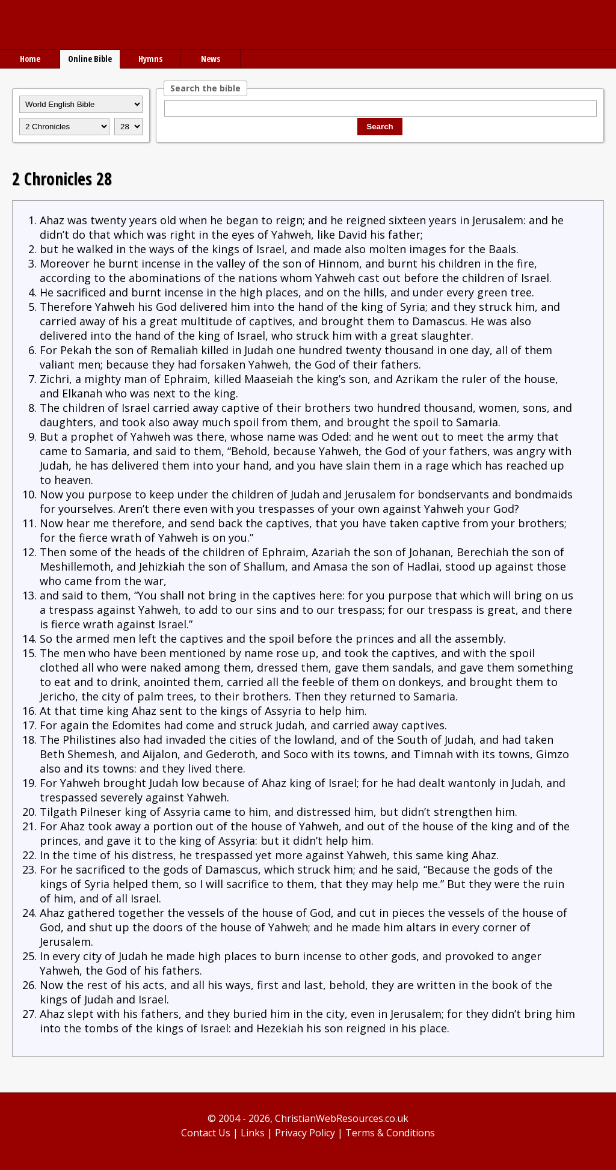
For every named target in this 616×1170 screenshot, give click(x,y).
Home (30, 58)
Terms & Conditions (390, 1132)
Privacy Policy (305, 1132)
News (210, 58)
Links (253, 1132)
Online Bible (90, 58)
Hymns (150, 58)
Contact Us (205, 1132)
